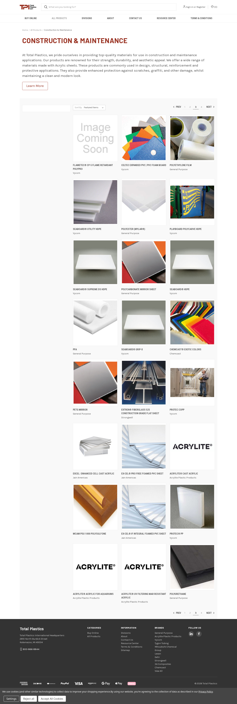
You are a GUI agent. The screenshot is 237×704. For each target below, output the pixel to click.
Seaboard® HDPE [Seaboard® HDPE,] (180, 289)
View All (158, 671)
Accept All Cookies (52, 699)
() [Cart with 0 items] (214, 6)
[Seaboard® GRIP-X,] (144, 322)
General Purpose (163, 633)
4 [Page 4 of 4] (201, 107)
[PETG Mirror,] (95, 382)
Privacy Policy (205, 691)
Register (201, 7)
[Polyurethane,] (192, 567)
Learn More (35, 86)
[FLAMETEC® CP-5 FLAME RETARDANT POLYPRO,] (95, 138)
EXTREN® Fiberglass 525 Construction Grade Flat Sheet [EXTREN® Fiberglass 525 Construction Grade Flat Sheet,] (140, 411)
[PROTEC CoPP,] (192, 382)
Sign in (189, 7)
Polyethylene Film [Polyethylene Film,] (181, 165)
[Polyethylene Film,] (192, 138)
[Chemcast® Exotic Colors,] (192, 322)
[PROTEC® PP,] (192, 506)
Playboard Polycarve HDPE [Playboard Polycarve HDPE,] (186, 229)
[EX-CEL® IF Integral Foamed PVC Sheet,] (144, 506)
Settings (11, 699)
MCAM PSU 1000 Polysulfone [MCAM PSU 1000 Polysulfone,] (89, 533)
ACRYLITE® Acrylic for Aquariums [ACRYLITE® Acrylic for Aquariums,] (93, 594)
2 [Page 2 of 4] (190, 107)
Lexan (158, 653)
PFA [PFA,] (75, 349)
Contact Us (135, 18)
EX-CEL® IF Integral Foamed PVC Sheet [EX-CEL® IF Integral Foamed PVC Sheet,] (143, 533)
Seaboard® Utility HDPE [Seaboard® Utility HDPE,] (87, 229)
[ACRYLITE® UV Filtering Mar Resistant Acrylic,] (144, 567)
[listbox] (94, 107)
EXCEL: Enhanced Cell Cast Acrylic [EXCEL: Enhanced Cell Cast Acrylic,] (93, 473)
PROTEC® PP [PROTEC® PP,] (176, 533)
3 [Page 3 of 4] (196, 107)
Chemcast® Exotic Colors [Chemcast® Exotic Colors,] (185, 349)
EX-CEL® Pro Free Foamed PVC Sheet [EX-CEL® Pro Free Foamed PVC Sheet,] (142, 473)
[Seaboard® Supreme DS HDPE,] (95, 262)
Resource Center (166, 18)
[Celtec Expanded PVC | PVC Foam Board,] (144, 138)
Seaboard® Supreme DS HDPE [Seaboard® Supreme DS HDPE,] (90, 289)
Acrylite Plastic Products (168, 636)
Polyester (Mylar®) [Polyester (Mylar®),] (133, 229)
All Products (59, 18)
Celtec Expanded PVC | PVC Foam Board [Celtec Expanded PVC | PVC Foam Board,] (143, 165)
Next (210, 107)
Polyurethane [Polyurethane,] (178, 594)
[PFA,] (95, 322)
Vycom (158, 639)
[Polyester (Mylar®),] (144, 202)
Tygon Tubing (162, 643)
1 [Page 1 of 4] (184, 107)
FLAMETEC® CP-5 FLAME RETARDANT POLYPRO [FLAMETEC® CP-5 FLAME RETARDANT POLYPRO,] (93, 167)
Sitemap (125, 650)
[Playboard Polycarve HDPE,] (192, 202)
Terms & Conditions (201, 18)
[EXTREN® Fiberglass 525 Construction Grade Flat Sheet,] (144, 382)
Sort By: (78, 107)
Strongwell (160, 660)
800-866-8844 (31, 649)
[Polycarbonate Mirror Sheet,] (144, 262)
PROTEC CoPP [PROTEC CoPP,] (177, 409)
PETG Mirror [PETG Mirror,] (80, 409)
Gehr (157, 657)
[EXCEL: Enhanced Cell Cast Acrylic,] (95, 446)
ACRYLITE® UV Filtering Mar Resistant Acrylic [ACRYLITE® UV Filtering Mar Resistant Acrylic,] (143, 596)
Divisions (87, 18)
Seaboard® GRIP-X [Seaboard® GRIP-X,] (132, 349)
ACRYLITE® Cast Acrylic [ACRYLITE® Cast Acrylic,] (184, 473)
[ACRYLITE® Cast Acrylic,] (192, 446)
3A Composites (163, 664)
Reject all (28, 699)
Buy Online (31, 18)
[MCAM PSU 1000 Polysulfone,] (95, 506)
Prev (177, 107)
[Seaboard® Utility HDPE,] (95, 202)
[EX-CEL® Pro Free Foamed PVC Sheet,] (144, 446)
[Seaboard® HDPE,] (192, 262)
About (110, 18)
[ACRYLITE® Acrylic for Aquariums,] (95, 567)
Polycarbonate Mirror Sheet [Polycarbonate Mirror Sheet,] (138, 289)
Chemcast (160, 667)
